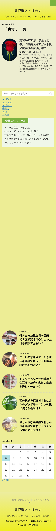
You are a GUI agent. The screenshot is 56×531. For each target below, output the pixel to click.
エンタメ (39, 52)
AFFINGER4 (33, 525)
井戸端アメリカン (28, 11)
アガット (33, 54)
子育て (5, 108)
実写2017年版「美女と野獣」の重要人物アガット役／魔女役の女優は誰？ (35, 44)
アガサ (25, 54)
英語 (4, 111)
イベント (7, 99)
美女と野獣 (47, 54)
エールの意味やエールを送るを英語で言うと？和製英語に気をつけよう (35, 361)
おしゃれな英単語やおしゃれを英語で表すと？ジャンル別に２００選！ (35, 426)
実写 (40, 54)
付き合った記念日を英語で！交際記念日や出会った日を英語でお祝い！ (35, 339)
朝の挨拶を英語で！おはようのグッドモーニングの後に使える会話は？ (35, 404)
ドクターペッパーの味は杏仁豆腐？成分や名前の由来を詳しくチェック (35, 382)
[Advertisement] (28, 237)
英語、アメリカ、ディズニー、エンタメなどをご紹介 (28, 516)
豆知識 (5, 115)
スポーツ (7, 105)
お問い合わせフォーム (21, 500)
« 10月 (5, 480)
